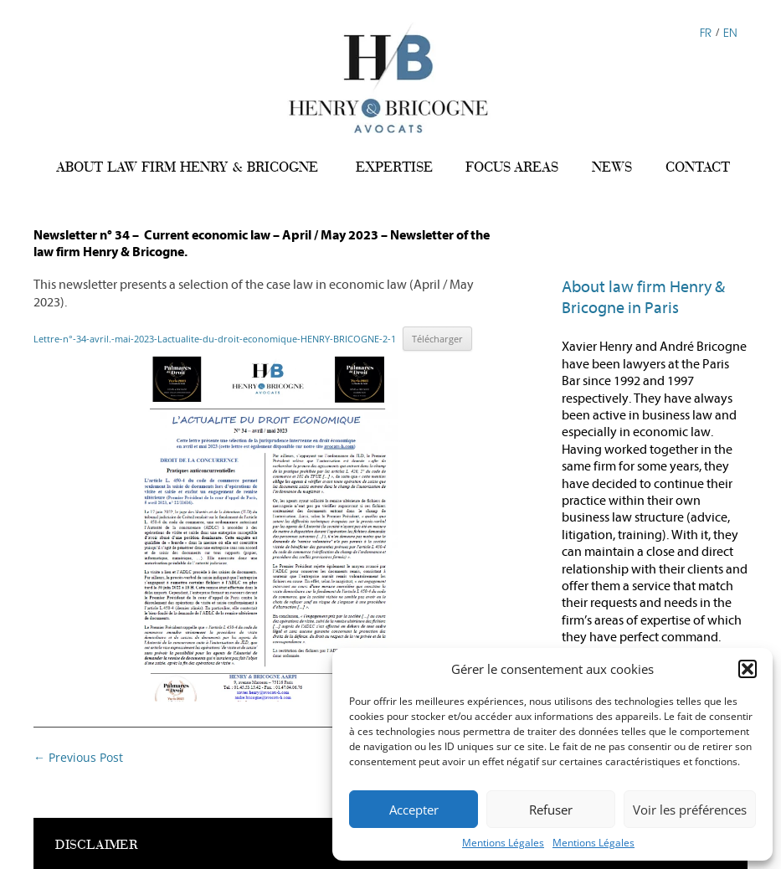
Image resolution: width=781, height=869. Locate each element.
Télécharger (437, 338)
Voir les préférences (690, 809)
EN (730, 31)
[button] (747, 669)
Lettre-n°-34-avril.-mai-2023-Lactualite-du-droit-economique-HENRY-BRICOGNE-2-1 (214, 338)
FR (706, 31)
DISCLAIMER (96, 844)
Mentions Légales (503, 843)
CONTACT (697, 167)
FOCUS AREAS (511, 167)
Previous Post (78, 757)
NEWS (612, 167)
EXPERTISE (394, 167)
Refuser (551, 809)
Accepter (414, 809)
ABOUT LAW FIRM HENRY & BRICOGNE (187, 167)
